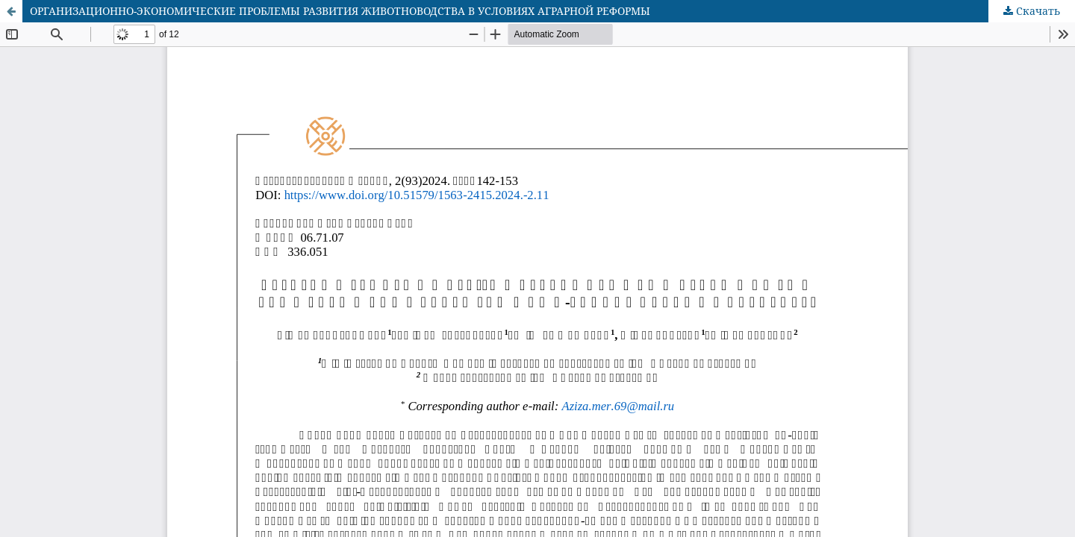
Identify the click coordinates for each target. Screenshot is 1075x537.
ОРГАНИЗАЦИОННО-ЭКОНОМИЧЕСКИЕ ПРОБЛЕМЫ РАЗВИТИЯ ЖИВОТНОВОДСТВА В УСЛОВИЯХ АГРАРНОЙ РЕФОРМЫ (340, 11)
